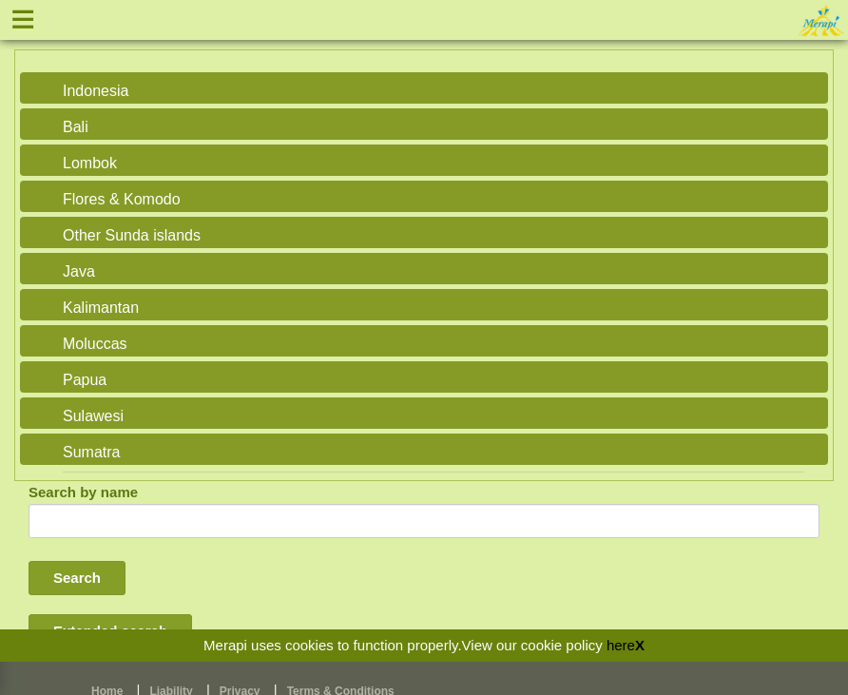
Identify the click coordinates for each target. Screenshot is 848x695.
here (621, 645)
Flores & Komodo (122, 199)
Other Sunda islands (132, 235)
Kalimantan (101, 307)
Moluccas (95, 344)
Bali (75, 127)
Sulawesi (93, 416)
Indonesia (95, 91)
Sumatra (91, 452)
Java (79, 271)
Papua (84, 380)
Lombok (90, 163)
